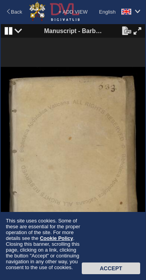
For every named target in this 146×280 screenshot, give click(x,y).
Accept (111, 268)
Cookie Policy (56, 238)
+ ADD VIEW (73, 12)
